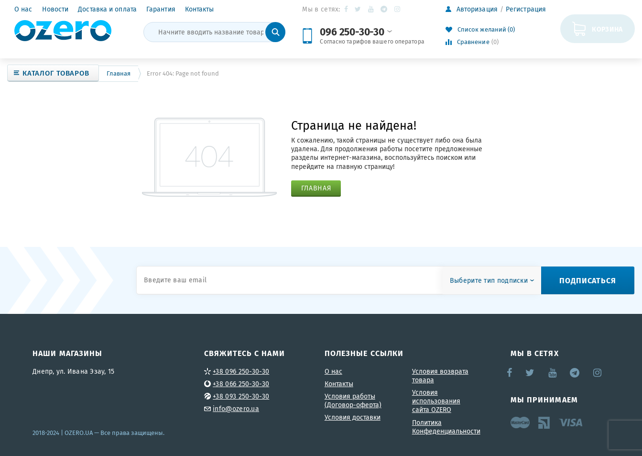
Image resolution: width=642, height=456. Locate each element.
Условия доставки (353, 417)
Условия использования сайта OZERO (436, 401)
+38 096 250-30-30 (241, 371)
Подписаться (587, 280)
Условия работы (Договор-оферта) (353, 400)
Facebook (346, 9)
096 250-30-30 (356, 31)
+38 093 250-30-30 (241, 396)
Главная (119, 73)
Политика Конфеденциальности (446, 427)
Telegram (385, 9)
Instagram (398, 9)
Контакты (199, 9)
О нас (23, 9)
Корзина (607, 28)
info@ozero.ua (236, 408)
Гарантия (160, 9)
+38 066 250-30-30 (241, 384)
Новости (55, 9)
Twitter (358, 9)
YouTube (371, 9)
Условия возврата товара (440, 376)
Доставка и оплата (107, 9)
